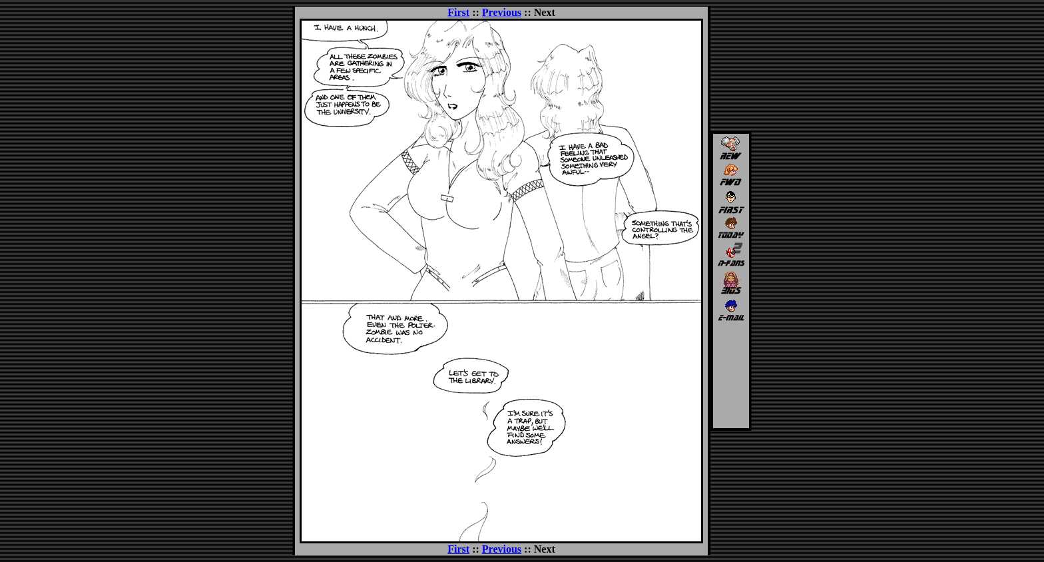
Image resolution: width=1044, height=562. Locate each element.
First (458, 12)
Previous (501, 12)
